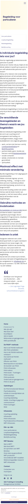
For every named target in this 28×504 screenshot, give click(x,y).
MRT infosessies (9, 423)
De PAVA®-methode (11, 345)
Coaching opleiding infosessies (10, 415)
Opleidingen (8, 386)
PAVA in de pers (9, 382)
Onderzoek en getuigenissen (14, 379)
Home (6, 324)
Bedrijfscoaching (7, 149)
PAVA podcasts (9, 377)
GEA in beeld (8, 336)
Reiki (5, 407)
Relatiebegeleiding (19, 153)
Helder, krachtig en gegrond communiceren (13, 401)
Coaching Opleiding (10, 398)
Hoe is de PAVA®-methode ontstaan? (13, 353)
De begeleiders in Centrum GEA (11, 210)
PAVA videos (8, 370)
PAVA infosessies (10, 368)
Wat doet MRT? (9, 446)
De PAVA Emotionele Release (14, 389)
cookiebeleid (7, 492)
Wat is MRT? (8, 444)
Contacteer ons (9, 469)
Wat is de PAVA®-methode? (13, 348)
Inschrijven (7, 472)
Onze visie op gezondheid (13, 453)
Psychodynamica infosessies (14, 421)
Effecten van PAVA (10, 361)
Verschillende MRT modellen (14, 458)
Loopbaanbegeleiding (9, 147)
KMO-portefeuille (10, 341)
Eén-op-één (8, 427)
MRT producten (9, 455)
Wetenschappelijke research (14, 460)
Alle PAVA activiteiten (11, 350)
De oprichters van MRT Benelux (12, 450)
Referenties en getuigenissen (14, 338)
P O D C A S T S (9, 327)
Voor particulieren (10, 430)
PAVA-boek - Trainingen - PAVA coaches (12, 374)
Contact (7, 466)
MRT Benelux (8, 441)
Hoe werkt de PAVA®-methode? (11, 358)
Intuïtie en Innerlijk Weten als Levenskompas (14, 394)
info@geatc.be (19, 261)
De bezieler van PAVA (11, 366)
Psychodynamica (10, 391)
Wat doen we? (9, 332)
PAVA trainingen (9, 405)
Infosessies (8, 411)
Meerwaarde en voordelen (13, 364)
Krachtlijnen (8, 334)
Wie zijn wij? (8, 329)
